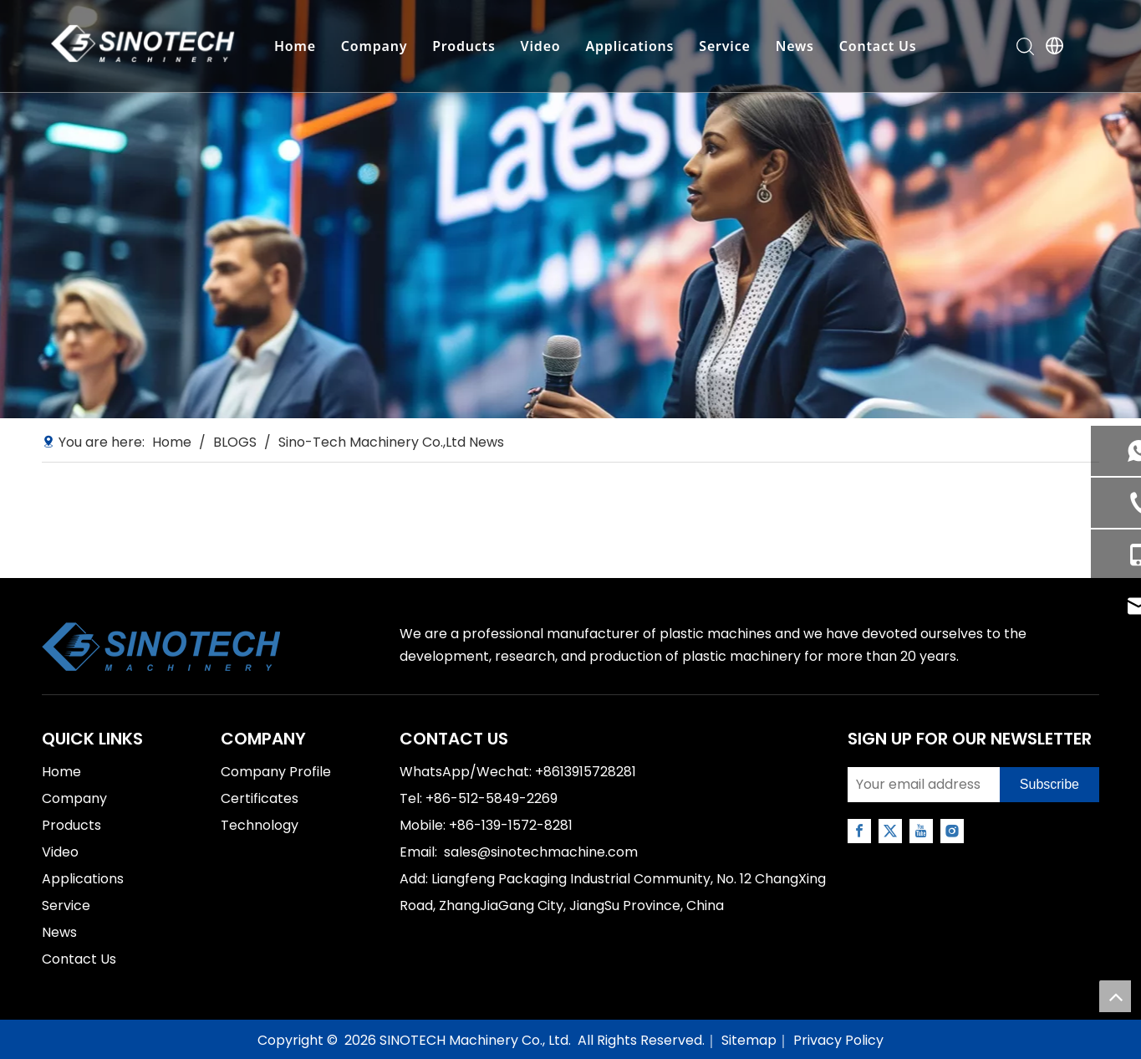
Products (462, 46)
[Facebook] (859, 831)
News (793, 46)
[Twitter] (890, 831)
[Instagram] (952, 831)
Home (293, 46)
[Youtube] (921, 831)
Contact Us (876, 46)
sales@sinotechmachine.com (541, 852)
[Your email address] (919, 784)
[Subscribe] (1049, 784)
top (1115, 996)
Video (539, 46)
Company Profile (276, 771)
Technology (259, 825)
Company (372, 46)
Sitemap (749, 1040)
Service (723, 46)
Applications (628, 46)
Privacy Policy (838, 1040)
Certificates (259, 798)
